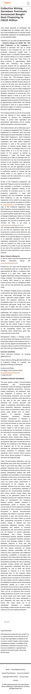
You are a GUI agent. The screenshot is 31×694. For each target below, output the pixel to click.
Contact (15, 680)
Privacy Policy (23, 677)
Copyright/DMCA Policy (10, 677)
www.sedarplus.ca (8, 204)
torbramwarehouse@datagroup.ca (12, 225)
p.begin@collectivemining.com (10, 373)
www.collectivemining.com (9, 263)
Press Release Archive (18, 669)
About (8, 669)
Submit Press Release (8, 673)
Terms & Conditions (23, 673)
